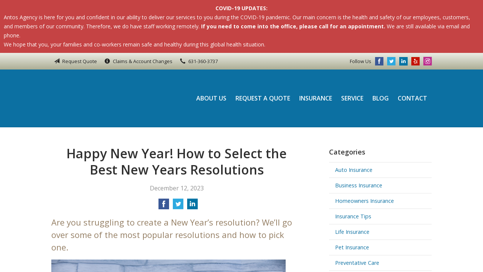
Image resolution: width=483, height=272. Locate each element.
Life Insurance (352, 231)
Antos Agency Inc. (102, 98)
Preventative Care (357, 262)
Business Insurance (358, 185)
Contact (412, 98)
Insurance (315, 98)
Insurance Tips (353, 216)
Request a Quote (262, 98)
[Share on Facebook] (163, 206)
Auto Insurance (353, 169)
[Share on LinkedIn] (192, 206)
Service (352, 98)
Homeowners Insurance (364, 200)
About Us (211, 98)
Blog (380, 98)
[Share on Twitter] (178, 206)
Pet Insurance (352, 247)
